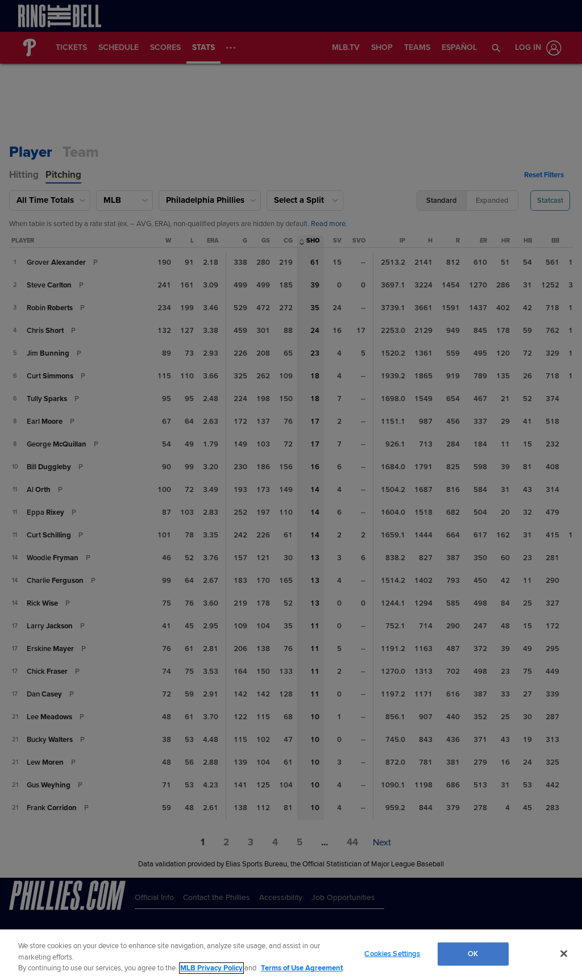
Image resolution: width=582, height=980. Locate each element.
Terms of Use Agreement (302, 968)
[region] (291, 954)
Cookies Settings (392, 953)
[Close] (563, 953)
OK (473, 953)
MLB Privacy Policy (211, 968)
